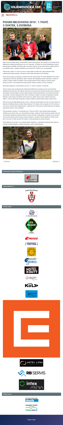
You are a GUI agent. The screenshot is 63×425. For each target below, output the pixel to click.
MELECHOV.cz (11, 15)
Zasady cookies (31, 419)
